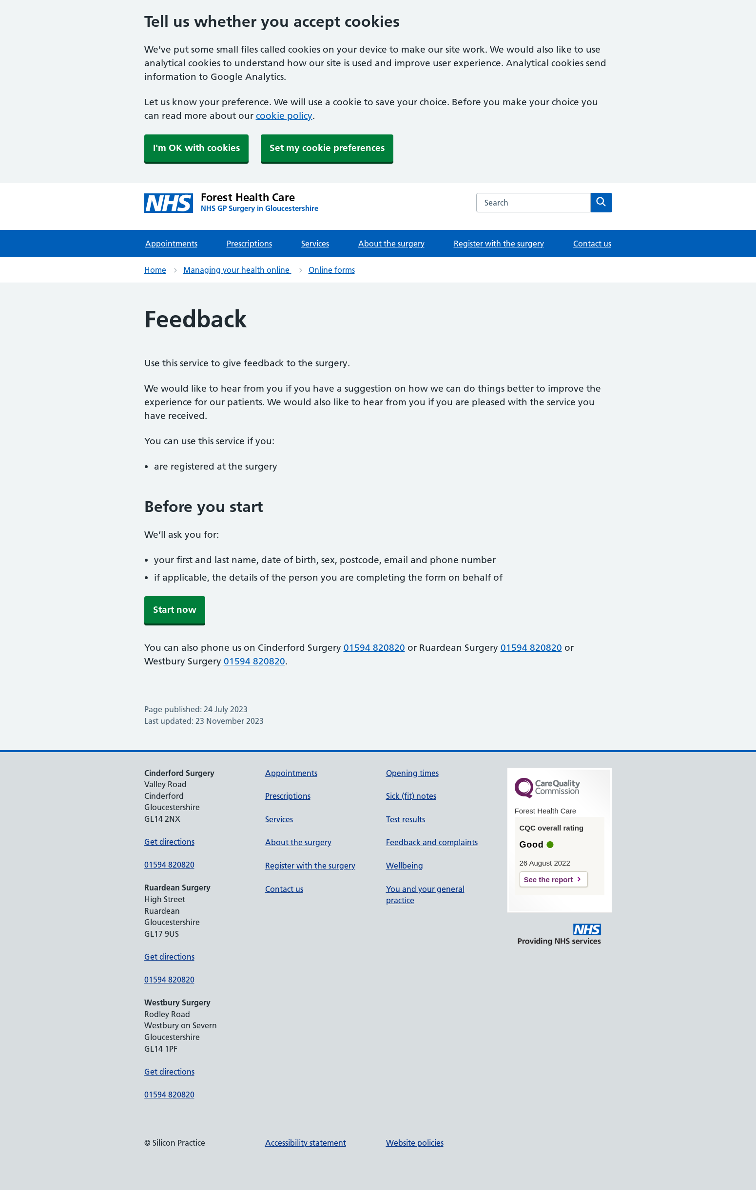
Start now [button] (174, 609)
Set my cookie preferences (327, 147)
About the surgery (391, 243)
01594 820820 (374, 647)
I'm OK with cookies (196, 147)
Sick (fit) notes (411, 796)
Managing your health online (237, 270)
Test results (405, 819)
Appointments (171, 243)
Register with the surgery (499, 243)
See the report (548, 879)
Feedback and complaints (432, 842)
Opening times (412, 773)
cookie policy (284, 115)
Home (155, 270)
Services (315, 243)
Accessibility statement (305, 1143)
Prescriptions (249, 243)
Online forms (332, 270)
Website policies (415, 1143)
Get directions (169, 842)
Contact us (592, 243)
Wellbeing (404, 865)
